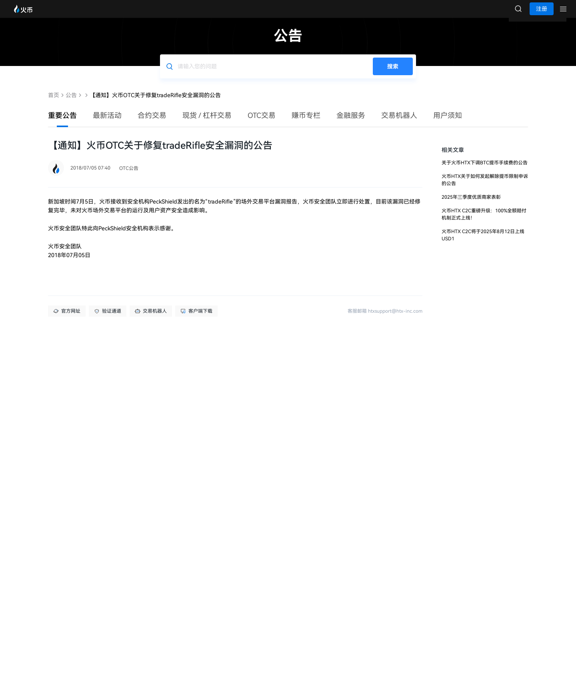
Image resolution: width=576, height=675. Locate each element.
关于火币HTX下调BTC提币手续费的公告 (485, 171)
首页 (53, 103)
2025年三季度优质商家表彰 (471, 205)
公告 (71, 103)
